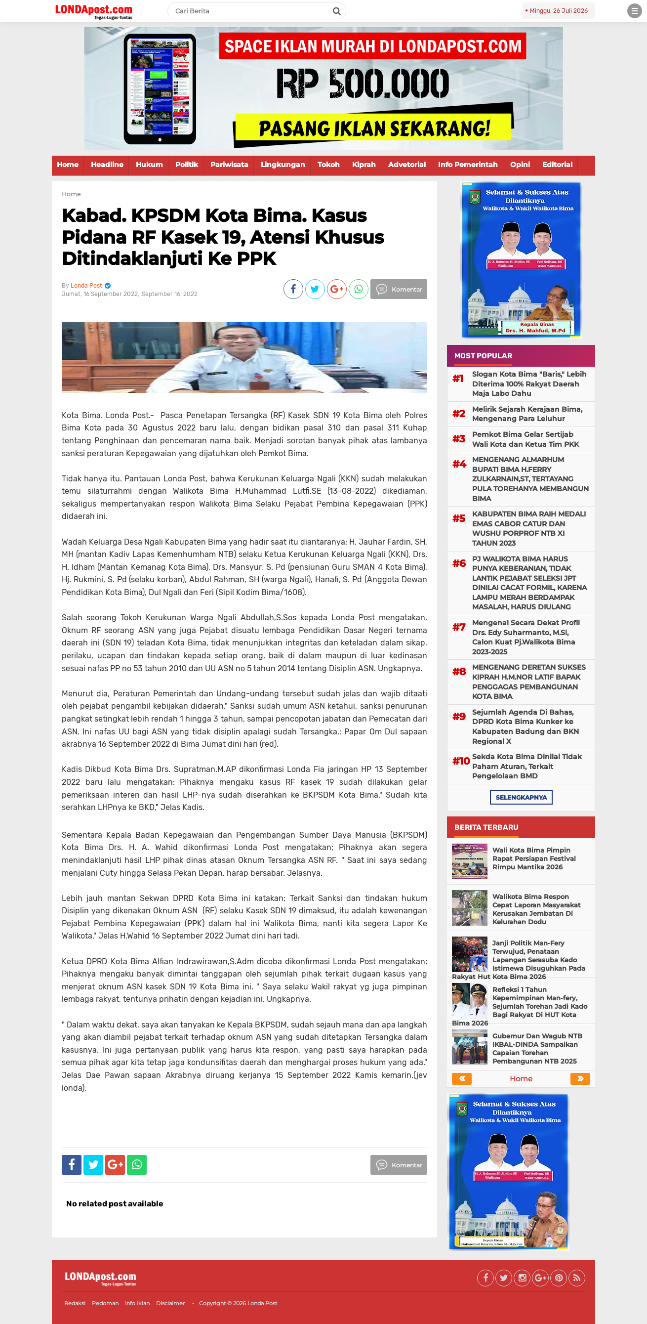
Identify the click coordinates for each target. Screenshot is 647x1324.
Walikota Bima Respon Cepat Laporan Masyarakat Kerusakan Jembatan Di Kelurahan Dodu (536, 909)
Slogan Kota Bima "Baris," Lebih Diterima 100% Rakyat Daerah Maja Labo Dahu (529, 384)
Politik (186, 164)
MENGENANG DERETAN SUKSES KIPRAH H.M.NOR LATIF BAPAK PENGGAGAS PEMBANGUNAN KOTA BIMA (529, 682)
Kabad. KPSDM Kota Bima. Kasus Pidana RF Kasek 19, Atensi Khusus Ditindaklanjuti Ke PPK (223, 237)
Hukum (149, 164)
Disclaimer (170, 1303)
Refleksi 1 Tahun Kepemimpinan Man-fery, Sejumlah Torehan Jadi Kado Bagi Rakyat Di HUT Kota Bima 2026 (519, 1006)
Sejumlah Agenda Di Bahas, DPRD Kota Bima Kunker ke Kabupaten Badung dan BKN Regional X (525, 727)
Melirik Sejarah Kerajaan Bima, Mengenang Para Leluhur (527, 414)
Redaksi (74, 1303)
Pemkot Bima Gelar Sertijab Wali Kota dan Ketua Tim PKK (525, 439)
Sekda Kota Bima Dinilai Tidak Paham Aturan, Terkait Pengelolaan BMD (527, 766)
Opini (520, 164)
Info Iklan (137, 1303)
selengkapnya (521, 797)
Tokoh (329, 164)
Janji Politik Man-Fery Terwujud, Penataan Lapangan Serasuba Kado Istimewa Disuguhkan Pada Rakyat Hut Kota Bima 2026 (518, 960)
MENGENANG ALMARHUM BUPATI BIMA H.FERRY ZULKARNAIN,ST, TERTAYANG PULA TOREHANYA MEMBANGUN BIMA (530, 479)
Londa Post (262, 1303)
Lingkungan (283, 164)
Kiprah (364, 164)
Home (68, 164)
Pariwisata (229, 164)
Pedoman (105, 1303)
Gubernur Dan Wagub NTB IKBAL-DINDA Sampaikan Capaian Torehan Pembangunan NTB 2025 (537, 1048)
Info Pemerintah (468, 164)
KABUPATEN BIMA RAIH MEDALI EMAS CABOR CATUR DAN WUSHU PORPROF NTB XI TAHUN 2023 (529, 529)
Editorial (557, 164)
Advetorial (407, 164)
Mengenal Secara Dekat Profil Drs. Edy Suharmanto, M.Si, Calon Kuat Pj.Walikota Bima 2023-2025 (526, 637)
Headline (107, 164)
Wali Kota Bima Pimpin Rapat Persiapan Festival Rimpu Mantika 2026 (534, 858)
